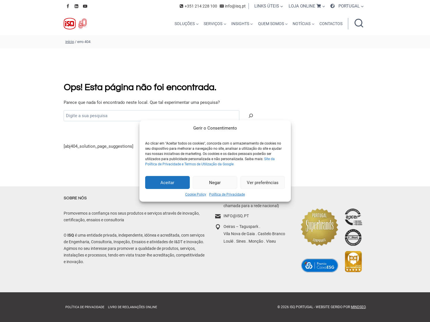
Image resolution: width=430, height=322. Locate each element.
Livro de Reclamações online (132, 307)
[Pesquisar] (250, 115)
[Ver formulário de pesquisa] (359, 23)
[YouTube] (85, 6)
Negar (215, 182)
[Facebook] (68, 6)
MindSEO (358, 307)
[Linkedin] (76, 6)
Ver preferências (263, 182)
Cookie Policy (195, 194)
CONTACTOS (330, 23)
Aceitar (167, 182)
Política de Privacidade (227, 194)
